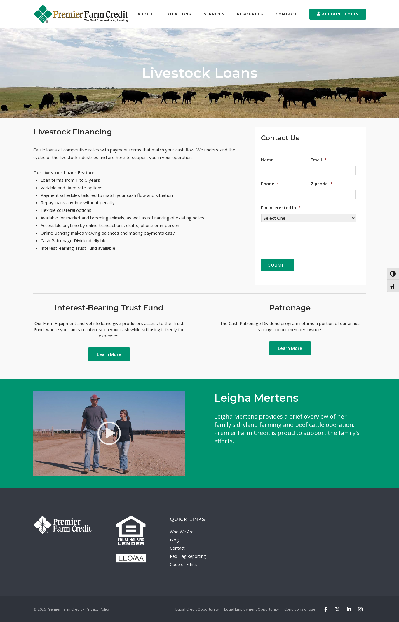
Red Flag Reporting (188, 556)
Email (319, 160)
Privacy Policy (98, 608)
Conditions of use (300, 608)
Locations (178, 14)
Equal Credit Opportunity (197, 608)
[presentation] (305, 238)
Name (267, 160)
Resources (250, 14)
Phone (270, 183)
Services (214, 14)
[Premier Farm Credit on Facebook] (326, 609)
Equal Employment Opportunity (251, 608)
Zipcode (321, 183)
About (145, 14)
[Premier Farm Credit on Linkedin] (349, 609)
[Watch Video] (109, 433)
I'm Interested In (281, 207)
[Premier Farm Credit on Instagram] (360, 609)
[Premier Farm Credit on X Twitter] (337, 609)
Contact (286, 14)
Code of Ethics (183, 564)
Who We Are (182, 531)
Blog (174, 540)
